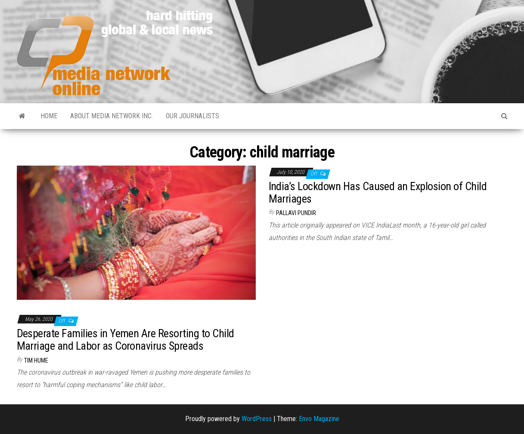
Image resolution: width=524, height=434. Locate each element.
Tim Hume (36, 360)
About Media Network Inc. (111, 116)
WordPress (257, 419)
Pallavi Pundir (296, 212)
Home (48, 116)
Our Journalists (192, 116)
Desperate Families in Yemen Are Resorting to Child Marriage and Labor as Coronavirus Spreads (125, 339)
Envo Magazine (319, 419)
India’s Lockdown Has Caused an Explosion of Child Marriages (378, 192)
